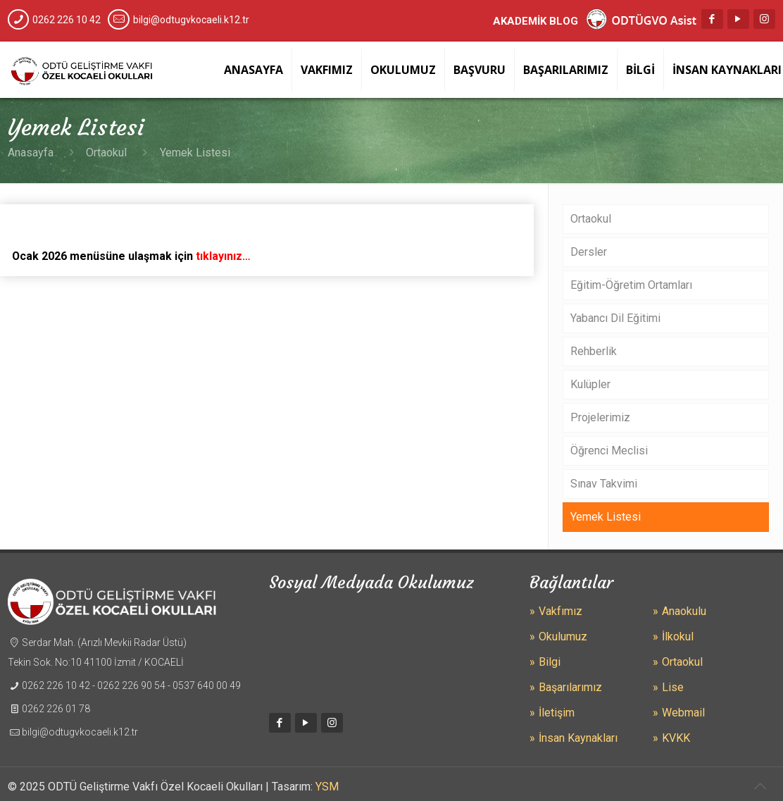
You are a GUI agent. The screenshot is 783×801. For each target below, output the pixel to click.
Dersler (588, 252)
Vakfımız (560, 611)
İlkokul (678, 636)
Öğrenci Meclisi (609, 450)
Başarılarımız (570, 687)
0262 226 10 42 (66, 19)
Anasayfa (31, 152)
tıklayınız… (223, 256)
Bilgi (549, 662)
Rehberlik (593, 351)
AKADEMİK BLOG (535, 21)
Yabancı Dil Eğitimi (615, 318)
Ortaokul (106, 152)
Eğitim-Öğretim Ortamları (631, 285)
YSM (327, 786)
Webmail (683, 712)
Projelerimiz (600, 417)
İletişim (557, 712)
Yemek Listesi (605, 516)
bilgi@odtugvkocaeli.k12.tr (191, 19)
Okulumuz (563, 636)
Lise (673, 687)
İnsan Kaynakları (578, 738)
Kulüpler (590, 384)
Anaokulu (684, 611)
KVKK (676, 738)
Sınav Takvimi (603, 483)
